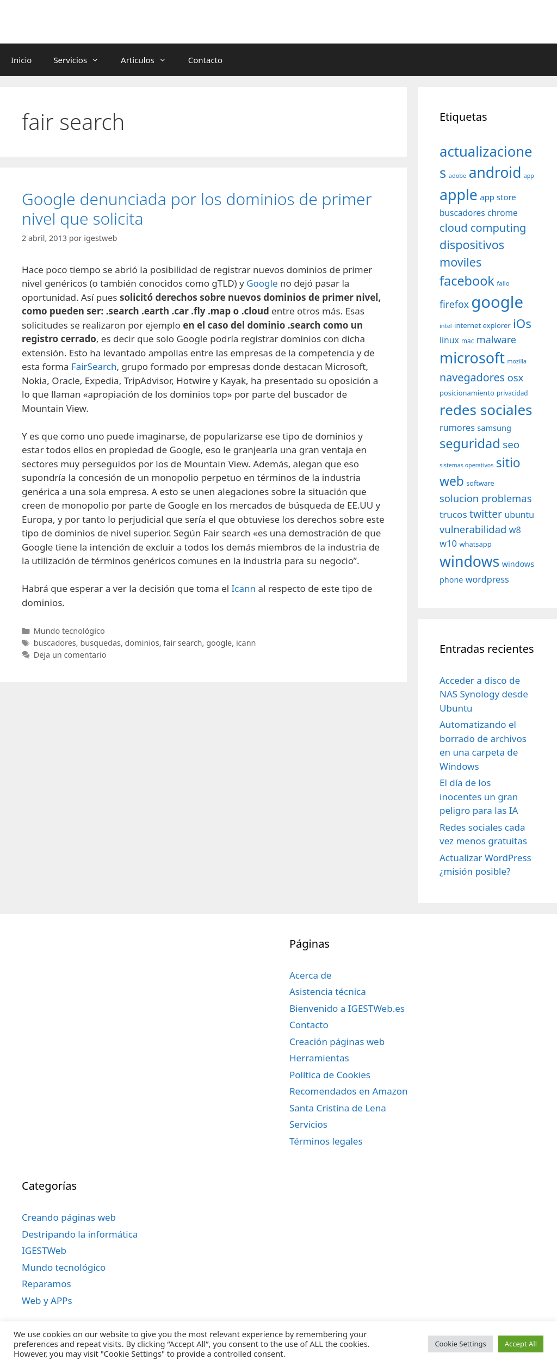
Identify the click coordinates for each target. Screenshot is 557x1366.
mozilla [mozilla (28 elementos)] (517, 361)
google (219, 643)
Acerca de (310, 975)
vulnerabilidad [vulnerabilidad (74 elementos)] (473, 529)
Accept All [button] (521, 1344)
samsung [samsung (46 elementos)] (494, 427)
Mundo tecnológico (69, 631)
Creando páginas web (69, 1217)
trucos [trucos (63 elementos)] (453, 514)
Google (261, 283)
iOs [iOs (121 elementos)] (522, 323)
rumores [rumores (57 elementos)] (457, 428)
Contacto (205, 59)
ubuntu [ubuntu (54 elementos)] (520, 515)
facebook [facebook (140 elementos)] (467, 280)
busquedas (100, 643)
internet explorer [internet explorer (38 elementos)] (482, 325)
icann (246, 643)
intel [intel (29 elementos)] (446, 326)
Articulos (149, 60)
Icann (244, 588)
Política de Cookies (329, 1074)
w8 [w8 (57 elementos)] (515, 530)
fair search (182, 643)
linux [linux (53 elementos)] (449, 340)
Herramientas (319, 1058)
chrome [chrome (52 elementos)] (502, 213)
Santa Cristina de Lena (337, 1108)
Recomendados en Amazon (348, 1091)
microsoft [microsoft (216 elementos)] (472, 358)
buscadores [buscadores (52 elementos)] (462, 213)
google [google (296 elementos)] (497, 302)
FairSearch (94, 366)
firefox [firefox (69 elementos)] (454, 304)
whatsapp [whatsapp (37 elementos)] (475, 544)
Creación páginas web (337, 1041)
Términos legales (326, 1141)
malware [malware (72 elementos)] (496, 339)
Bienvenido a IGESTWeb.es (347, 1008)
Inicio (21, 59)
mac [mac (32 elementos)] (467, 340)
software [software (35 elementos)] (480, 483)
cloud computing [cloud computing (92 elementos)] (483, 227)
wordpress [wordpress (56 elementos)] (487, 579)
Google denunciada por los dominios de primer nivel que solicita (197, 209)
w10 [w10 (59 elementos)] (448, 543)
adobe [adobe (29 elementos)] (458, 175)
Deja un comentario (70, 655)
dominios (142, 643)
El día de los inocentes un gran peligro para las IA (479, 796)
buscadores (55, 643)
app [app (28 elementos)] (529, 176)
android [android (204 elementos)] (495, 172)
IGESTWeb (44, 1250)
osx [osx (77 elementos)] (515, 377)
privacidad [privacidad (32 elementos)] (512, 392)
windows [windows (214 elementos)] (469, 561)
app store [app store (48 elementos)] (498, 196)
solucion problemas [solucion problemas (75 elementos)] (485, 498)
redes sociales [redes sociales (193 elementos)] (486, 409)
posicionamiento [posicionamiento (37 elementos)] (467, 393)
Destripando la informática (80, 1234)
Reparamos (46, 1283)
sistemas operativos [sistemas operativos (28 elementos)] (466, 465)
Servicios (81, 60)
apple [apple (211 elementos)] (459, 194)
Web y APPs (47, 1300)
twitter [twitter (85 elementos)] (485, 513)
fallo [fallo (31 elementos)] (503, 283)
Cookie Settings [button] (460, 1344)
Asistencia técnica (327, 991)
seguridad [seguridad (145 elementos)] (470, 443)
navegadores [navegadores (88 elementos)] (472, 377)
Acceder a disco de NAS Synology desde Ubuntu (484, 694)
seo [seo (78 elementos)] (511, 444)
